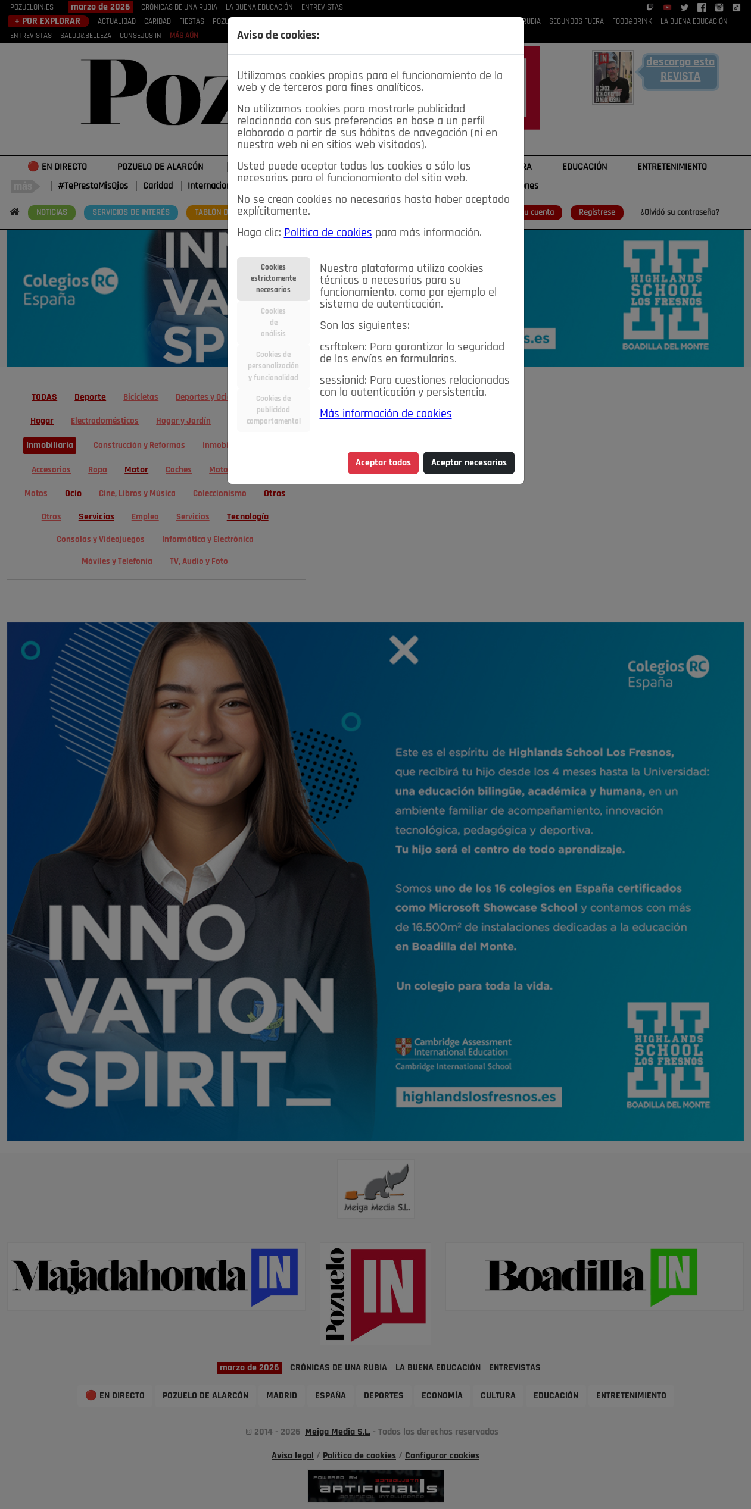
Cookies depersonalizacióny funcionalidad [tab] (273, 366)
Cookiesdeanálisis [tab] (273, 323)
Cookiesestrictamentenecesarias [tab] (273, 279)
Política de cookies (328, 233)
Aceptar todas (383, 463)
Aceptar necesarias (469, 463)
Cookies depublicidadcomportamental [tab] (274, 410)
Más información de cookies (386, 414)
